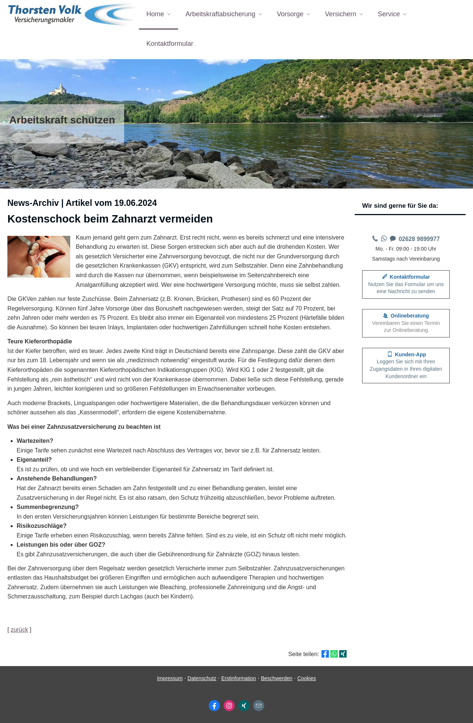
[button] (406, 365)
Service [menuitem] (389, 14)
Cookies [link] (306, 678)
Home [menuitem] (155, 14)
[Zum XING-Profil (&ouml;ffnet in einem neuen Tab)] (243, 705)
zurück (19, 630)
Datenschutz (202, 678)
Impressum (170, 678)
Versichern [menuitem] (340, 14)
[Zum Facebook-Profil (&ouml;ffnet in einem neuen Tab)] (214, 705)
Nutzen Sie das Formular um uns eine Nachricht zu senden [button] (406, 284)
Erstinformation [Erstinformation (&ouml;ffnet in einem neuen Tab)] (238, 678)
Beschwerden (276, 678)
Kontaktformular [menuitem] (169, 43)
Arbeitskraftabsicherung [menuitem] (220, 14)
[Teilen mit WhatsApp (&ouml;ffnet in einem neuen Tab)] (334, 654)
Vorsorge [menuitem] (290, 14)
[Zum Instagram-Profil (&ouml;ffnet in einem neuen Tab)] (229, 705)
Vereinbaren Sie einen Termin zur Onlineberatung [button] (406, 323)
